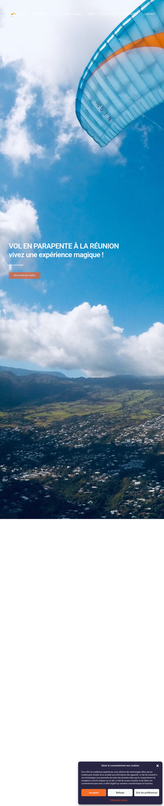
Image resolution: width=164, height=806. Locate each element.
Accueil (22, 14)
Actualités (130, 14)
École (55, 14)
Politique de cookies (118, 800)
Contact (149, 14)
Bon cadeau (73, 14)
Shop (91, 14)
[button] (157, 765)
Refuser (120, 792)
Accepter (93, 792)
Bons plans (108, 14)
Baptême (39, 14)
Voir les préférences (146, 792)
